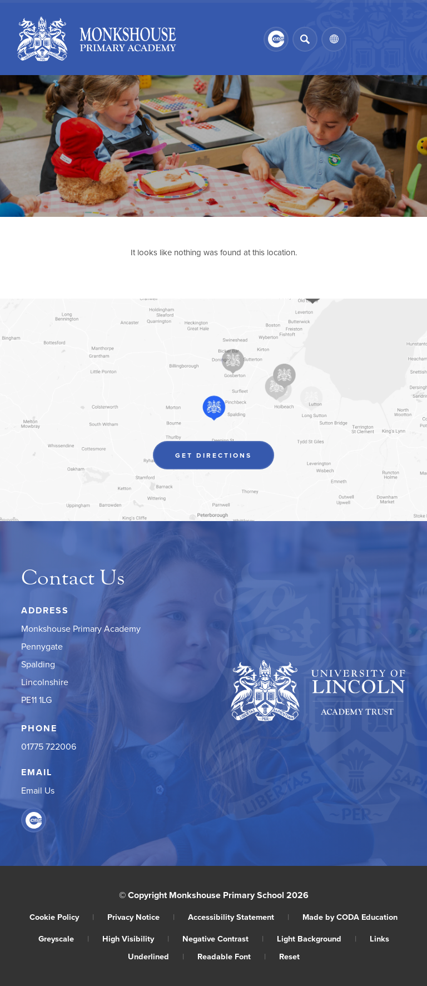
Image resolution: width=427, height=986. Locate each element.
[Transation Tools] (333, 39)
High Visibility (135, 938)
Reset (289, 956)
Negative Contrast (223, 938)
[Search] (304, 39)
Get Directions (213, 455)
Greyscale (63, 938)
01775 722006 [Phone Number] (48, 746)
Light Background (316, 938)
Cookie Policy (61, 917)
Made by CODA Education (350, 917)
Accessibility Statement (238, 917)
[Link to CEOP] (276, 39)
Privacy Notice (141, 917)
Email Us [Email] (37, 790)
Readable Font (231, 956)
